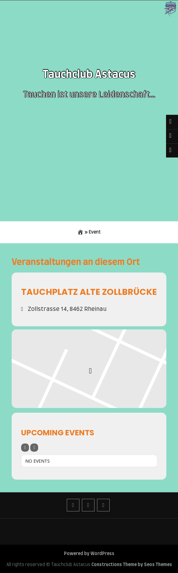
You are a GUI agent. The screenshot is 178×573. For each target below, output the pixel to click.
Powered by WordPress (89, 554)
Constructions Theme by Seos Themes (131, 565)
